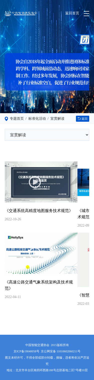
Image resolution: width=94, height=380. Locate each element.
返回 (82, 118)
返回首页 (72, 13)
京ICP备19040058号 (26, 351)
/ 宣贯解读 (55, 118)
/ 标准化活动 (35, 118)
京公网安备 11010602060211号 (60, 351)
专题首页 (17, 118)
